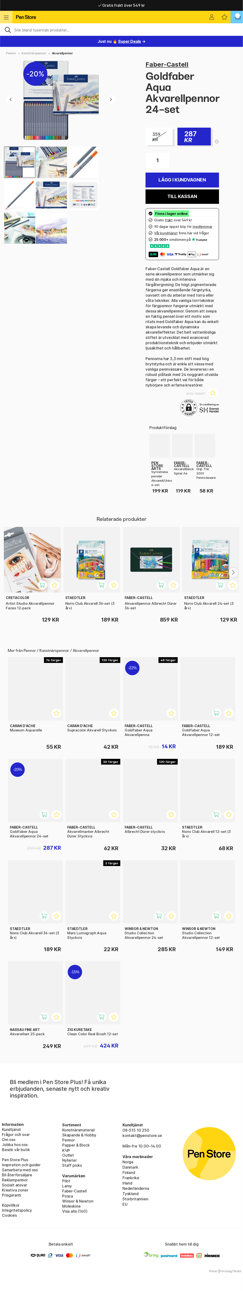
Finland (128, 1172)
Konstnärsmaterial (78, 1130)
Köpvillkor (10, 1205)
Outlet (68, 1155)
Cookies (9, 1215)
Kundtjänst (11, 1129)
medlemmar (202, 227)
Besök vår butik (16, 1149)
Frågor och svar (16, 1134)
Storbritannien (135, 1199)
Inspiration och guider (21, 1164)
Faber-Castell (167, 64)
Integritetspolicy (17, 1210)
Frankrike (130, 1177)
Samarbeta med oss (20, 1169)
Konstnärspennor (34, 53)
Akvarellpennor (62, 53)
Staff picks (72, 1165)
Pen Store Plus (15, 1159)
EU (125, 1204)
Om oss (8, 1139)
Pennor (11, 53)
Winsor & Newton (77, 1201)
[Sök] (121, 29)
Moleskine (71, 1206)
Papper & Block (76, 1145)
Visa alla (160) (74, 1211)
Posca (67, 1196)
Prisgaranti (11, 1195)
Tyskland (130, 1193)
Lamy (67, 1186)
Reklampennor (15, 1180)
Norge (128, 1162)
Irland (127, 1183)
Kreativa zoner (15, 1190)
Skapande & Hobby (79, 1135)
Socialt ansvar (14, 1185)
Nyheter (69, 1160)
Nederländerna (135, 1188)
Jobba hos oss (15, 1144)
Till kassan (182, 196)
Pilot (66, 1181)
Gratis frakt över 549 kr (121, 5)
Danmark (130, 1167)
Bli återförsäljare (17, 1175)
